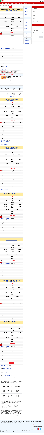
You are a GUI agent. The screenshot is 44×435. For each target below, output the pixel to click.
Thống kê (20, 3)
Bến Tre (4, 368)
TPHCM (26, 25)
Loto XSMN (2, 48)
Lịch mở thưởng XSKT (4, 365)
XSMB (3, 3)
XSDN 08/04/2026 (15, 321)
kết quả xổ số (4, 71)
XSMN (6, 3)
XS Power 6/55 (35, 14)
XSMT (9, 3)
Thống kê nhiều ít (27, 41)
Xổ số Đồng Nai (6, 280)
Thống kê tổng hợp (33, 421)
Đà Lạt (11, 375)
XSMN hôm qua (3, 69)
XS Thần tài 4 (35, 22)
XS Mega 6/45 (35, 8)
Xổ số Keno (15, 421)
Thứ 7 (34, 18)
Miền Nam (26, 36)
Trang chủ (1, 421)
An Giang (5, 371)
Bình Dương (8, 372)
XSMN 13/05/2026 (14, 100)
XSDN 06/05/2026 (14, 147)
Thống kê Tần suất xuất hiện (5, 188)
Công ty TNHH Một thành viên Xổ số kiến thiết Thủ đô (20, 428)
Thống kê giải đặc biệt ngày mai (18, 422)
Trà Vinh (11, 372)
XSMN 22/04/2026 (14, 240)
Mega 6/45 (11, 421)
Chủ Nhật (34, 12)
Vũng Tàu (6, 368)
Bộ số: (33, 27)
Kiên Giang (8, 375)
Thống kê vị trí (22, 421)
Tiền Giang (5, 375)
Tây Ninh (7, 371)
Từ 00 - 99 (26, 14)
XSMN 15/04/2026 (14, 281)
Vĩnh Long (4, 372)
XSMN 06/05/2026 (14, 148)
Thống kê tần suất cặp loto (9, 422)
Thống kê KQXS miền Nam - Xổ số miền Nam (7, 74)
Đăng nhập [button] (42, 1)
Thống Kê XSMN (5, 66)
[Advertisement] (11, 41)
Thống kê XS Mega (26, 38)
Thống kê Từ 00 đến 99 (4, 189)
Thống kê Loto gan (27, 421)
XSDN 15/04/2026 (16, 280)
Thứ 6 (34, 11)
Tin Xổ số (34, 3)
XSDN (8, 12)
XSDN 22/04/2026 (14, 239)
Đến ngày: (34, 32)
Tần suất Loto (26, 11)
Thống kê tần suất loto (3, 422)
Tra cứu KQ (25, 3)
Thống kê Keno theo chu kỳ (39, 421)
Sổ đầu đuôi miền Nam (4, 144)
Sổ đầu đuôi (29, 3)
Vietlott (12, 3)
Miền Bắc (26, 33)
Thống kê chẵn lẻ (27, 43)
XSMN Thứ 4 (10, 10)
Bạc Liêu (9, 368)
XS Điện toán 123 (35, 21)
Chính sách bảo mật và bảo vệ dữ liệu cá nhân (5, 429)
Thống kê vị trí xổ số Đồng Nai (5, 141)
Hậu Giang (26, 22)
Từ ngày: (34, 30)
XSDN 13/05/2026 (14, 99)
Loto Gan (26, 8)
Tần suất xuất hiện (3, 236)
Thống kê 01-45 (27, 40)
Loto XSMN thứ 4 (7, 48)
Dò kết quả (41, 37)
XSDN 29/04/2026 (15, 193)
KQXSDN (6, 193)
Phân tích (16, 3)
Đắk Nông (26, 28)
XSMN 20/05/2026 (14, 10)
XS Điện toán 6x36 (35, 19)
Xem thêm (11, 84)
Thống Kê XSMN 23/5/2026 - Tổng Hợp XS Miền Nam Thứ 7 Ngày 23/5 (11, 80)
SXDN (6, 239)
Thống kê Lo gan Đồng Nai (4, 86)
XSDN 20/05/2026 (15, 12)
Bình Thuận (10, 371)
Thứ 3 (34, 15)
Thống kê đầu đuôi (3, 140)
